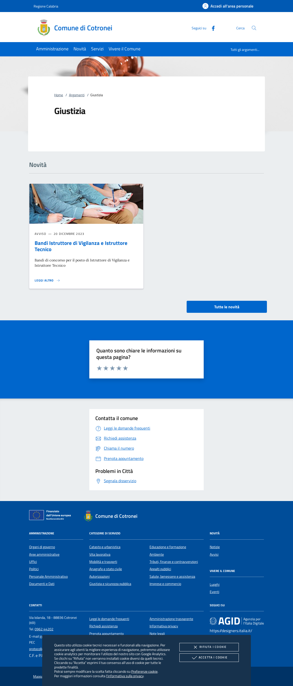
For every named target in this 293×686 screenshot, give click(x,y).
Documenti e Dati (41, 583)
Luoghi (214, 584)
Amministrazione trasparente (171, 619)
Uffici (33, 561)
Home (58, 95)
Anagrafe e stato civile (105, 569)
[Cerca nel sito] (254, 28)
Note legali (157, 633)
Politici (34, 569)
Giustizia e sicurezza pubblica (110, 583)
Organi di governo (42, 547)
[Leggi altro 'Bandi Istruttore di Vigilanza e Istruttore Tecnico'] (47, 280)
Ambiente (157, 554)
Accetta (209, 658)
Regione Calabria (46, 6)
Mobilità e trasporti (103, 561)
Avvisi (214, 554)
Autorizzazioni (99, 576)
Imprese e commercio (165, 583)
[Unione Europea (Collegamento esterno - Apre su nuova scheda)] (51, 516)
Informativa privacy (164, 626)
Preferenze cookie (144, 671)
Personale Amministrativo (48, 576)
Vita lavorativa (99, 554)
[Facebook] (211, 27)
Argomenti (77, 95)
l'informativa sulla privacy (124, 675)
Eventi (214, 592)
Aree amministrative (44, 554)
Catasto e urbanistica (104, 547)
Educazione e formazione (168, 547)
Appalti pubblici (160, 569)
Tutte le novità (226, 307)
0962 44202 (44, 629)
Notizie (215, 547)
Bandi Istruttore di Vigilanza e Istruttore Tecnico (81, 246)
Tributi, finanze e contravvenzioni (174, 561)
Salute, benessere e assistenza (172, 576)
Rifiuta (209, 647)
